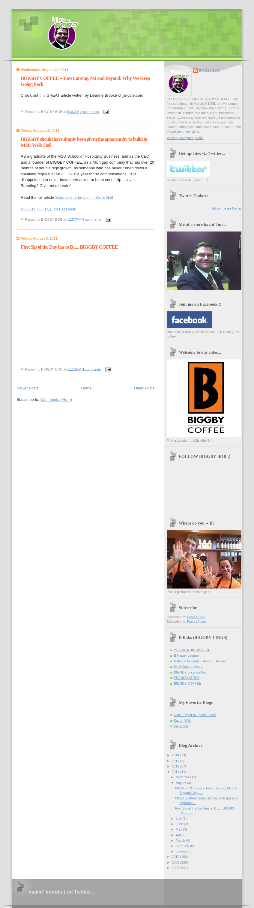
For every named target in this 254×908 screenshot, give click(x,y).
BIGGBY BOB (209, 70)
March (181, 840)
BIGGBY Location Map (191, 672)
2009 (176, 862)
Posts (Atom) (196, 621)
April (179, 835)
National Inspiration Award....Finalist (200, 661)
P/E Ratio (181, 726)
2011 (176, 771)
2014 (176, 755)
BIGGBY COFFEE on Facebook (48, 209)
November (184, 777)
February (183, 846)
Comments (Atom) (56, 399)
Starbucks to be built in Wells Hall (84, 197)
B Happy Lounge (186, 655)
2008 (176, 868)
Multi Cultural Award (188, 666)
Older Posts (144, 388)
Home (86, 388)
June (180, 824)
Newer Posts (27, 388)
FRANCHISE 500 (186, 677)
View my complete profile (185, 138)
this (42, 95)
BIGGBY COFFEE (187, 683)
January (182, 851)
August (181, 783)
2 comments (89, 112)
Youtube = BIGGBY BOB (192, 650)
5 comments (91, 219)
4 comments (91, 369)
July (179, 818)
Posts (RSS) (196, 617)
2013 (176, 761)
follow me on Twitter (226, 208)
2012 (176, 766)
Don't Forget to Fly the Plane (195, 715)
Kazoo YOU (182, 720)
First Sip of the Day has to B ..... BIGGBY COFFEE (69, 247)
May (179, 829)
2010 (176, 856)
